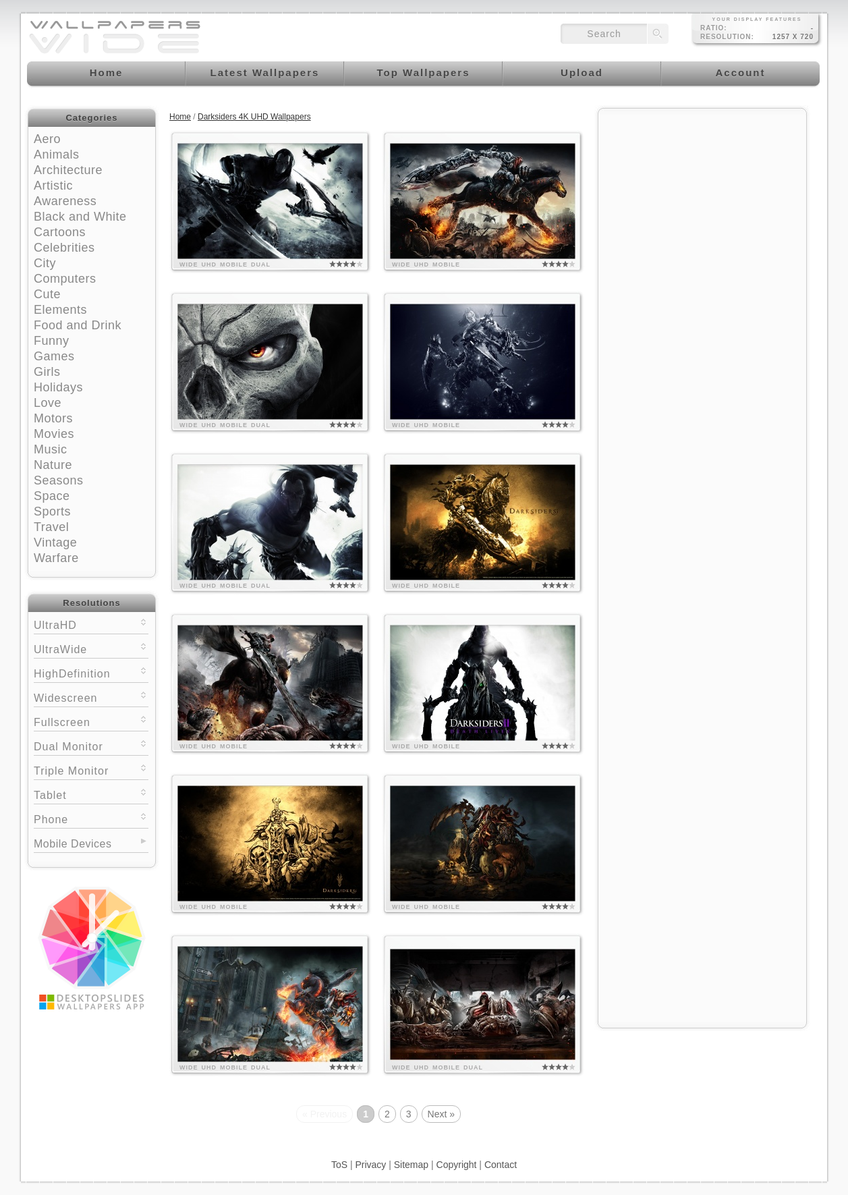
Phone (91, 818)
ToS (339, 1164)
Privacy (370, 1164)
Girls (47, 372)
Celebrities (64, 247)
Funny (51, 341)
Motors (53, 418)
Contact (500, 1164)
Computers (65, 278)
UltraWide (91, 648)
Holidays (58, 387)
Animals (57, 154)
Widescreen (91, 697)
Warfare (56, 558)
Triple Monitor (91, 769)
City (45, 263)
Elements (60, 309)
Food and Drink (77, 325)
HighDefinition (91, 672)
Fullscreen (91, 721)
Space (52, 496)
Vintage (55, 542)
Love (47, 403)
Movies (54, 434)
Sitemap (411, 1164)
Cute (47, 294)
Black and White (80, 216)
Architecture (68, 170)
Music (50, 449)
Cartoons (60, 232)
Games (54, 356)
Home (180, 116)
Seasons (59, 480)
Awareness (65, 201)
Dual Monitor (91, 745)
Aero (47, 139)
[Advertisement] (702, 200)
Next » (441, 1114)
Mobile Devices (72, 844)
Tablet (91, 794)
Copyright (456, 1164)
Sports (52, 511)
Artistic (53, 185)
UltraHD (91, 624)
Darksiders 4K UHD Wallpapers (254, 116)
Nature (53, 465)
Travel (51, 527)
